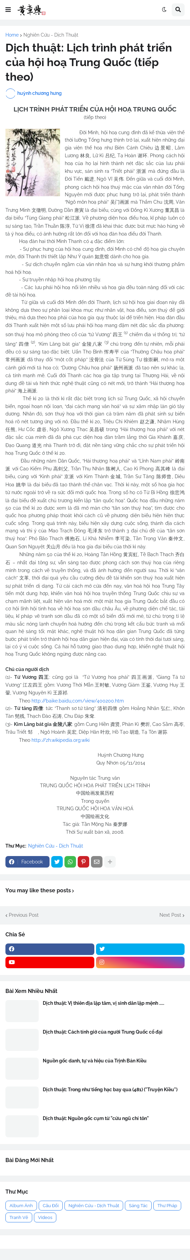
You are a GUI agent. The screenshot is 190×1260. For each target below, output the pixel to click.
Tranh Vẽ (19, 1217)
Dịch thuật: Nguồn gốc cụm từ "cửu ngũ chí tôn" (96, 1118)
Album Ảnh (21, 1205)
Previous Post (24, 915)
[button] (8, 10)
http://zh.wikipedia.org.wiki (61, 740)
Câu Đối (51, 1205)
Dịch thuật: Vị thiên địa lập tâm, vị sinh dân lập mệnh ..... (103, 1003)
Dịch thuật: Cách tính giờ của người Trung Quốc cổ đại (103, 1032)
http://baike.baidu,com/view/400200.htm (78, 701)
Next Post (170, 915)
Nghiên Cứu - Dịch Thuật (50, 35)
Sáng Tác (138, 1205)
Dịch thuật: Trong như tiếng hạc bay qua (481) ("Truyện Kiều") (110, 1089)
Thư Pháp (167, 1205)
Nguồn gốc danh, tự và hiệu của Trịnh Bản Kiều (95, 1060)
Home (12, 35)
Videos (45, 1217)
